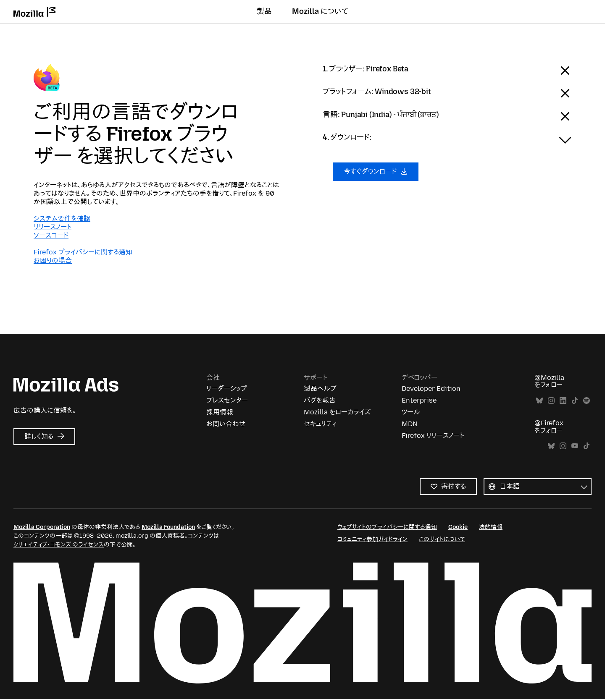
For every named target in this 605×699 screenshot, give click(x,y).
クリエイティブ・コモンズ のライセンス (58, 544)
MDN (409, 424)
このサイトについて (442, 539)
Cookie (458, 527)
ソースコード (51, 235)
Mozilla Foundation (168, 527)
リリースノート (52, 227)
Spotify (586, 400)
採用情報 (219, 412)
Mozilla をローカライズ (337, 412)
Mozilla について (320, 11)
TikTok (575, 400)
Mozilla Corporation (41, 527)
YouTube (575, 446)
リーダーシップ (226, 389)
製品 (264, 11)
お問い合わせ (225, 424)
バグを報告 (320, 400)
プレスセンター (227, 400)
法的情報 (490, 527)
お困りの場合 (53, 260)
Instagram (551, 400)
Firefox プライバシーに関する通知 (83, 252)
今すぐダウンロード (376, 171)
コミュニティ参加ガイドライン (372, 539)
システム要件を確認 (62, 219)
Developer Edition (431, 389)
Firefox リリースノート (433, 436)
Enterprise (419, 400)
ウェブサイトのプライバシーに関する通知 (387, 527)
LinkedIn (563, 400)
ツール (411, 412)
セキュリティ (320, 424)
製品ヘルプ (320, 389)
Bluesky (539, 400)
